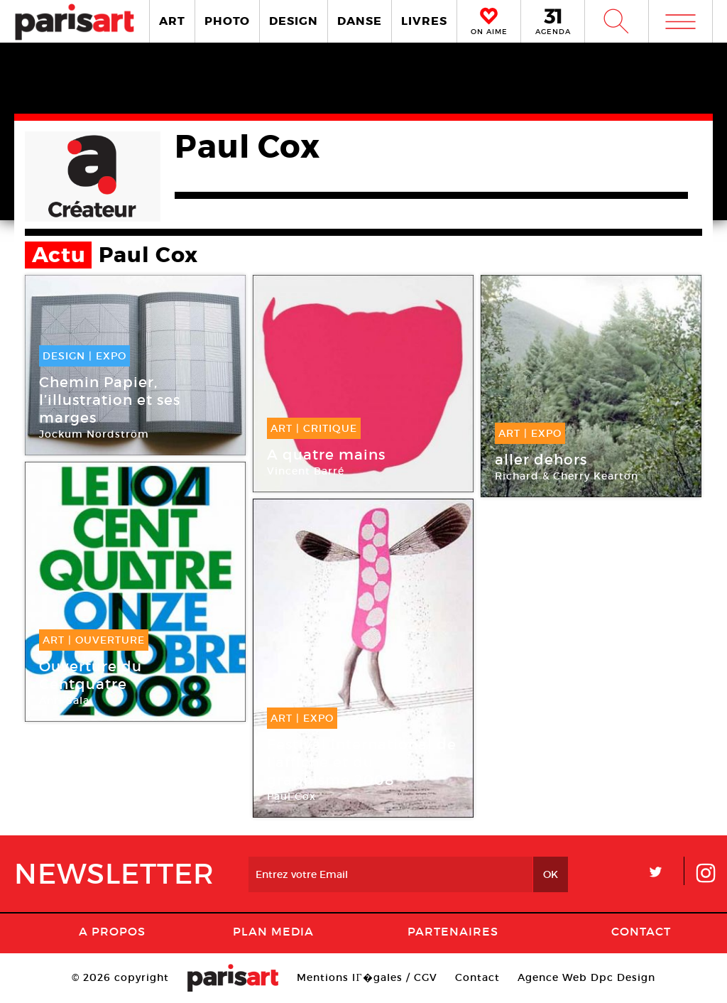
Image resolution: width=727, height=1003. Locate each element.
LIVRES (424, 20)
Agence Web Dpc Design (586, 977)
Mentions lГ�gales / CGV (367, 977)
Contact (641, 931)
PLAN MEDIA (273, 931)
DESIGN (293, 20)
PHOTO (227, 20)
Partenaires (453, 931)
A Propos (112, 931)
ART (172, 20)
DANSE (359, 20)
